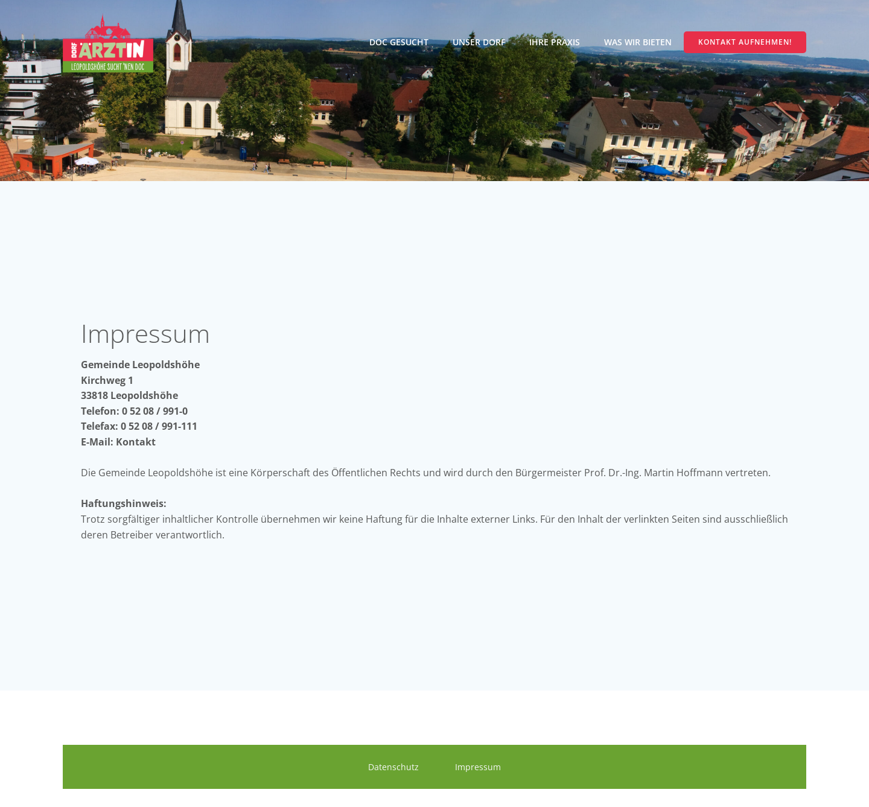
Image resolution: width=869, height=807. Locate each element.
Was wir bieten (638, 42)
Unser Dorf (479, 42)
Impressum (478, 767)
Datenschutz (393, 767)
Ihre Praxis (554, 42)
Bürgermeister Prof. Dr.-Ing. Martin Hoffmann (620, 472)
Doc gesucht (398, 42)
